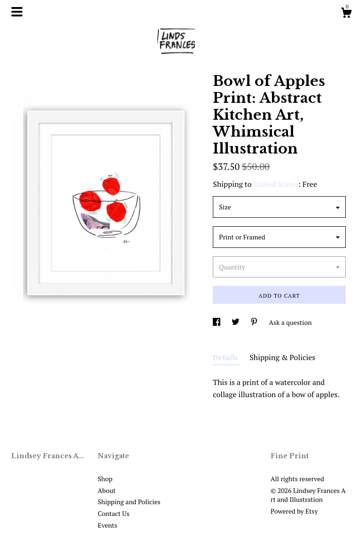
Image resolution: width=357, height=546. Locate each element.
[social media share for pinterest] (254, 322)
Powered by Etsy (294, 511)
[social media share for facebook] (217, 322)
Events (107, 525)
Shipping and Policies (129, 501)
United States (276, 184)
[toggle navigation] (17, 11)
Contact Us (114, 513)
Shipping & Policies (282, 357)
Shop (105, 478)
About (107, 490)
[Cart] (346, 14)
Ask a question (290, 322)
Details (226, 357)
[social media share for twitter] (236, 322)
